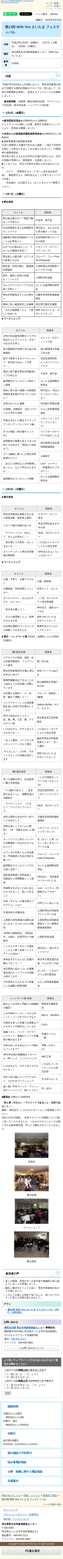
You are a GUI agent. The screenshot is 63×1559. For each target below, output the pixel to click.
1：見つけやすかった (18, 1385)
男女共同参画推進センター (31, 1327)
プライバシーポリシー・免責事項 (21, 1514)
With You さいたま (11, 1495)
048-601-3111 (18, 1339)
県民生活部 (10, 1327)
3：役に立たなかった (18, 1377)
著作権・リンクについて (16, 1519)
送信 (8, 1393)
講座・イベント (32, 1495)
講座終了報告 (50, 1495)
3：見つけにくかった (18, 1387)
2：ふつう (33, 1374)
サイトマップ (10, 1510)
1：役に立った (15, 1374)
